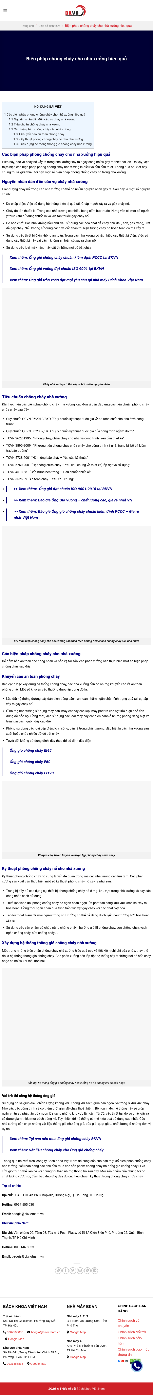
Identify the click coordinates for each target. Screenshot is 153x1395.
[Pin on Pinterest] (87, 1270)
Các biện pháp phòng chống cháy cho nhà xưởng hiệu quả (44, 114)
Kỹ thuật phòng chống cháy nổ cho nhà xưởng (48, 139)
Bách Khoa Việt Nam (90, 1389)
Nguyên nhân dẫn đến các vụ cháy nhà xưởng (42, 119)
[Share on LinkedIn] (94, 1270)
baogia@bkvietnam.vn (43, 1332)
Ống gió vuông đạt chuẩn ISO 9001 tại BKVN (66, 268)
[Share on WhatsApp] (58, 1270)
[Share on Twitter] (73, 1270)
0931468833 (13, 1363)
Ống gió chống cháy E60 (30, 761)
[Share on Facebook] (65, 1270)
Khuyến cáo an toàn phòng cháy (38, 134)
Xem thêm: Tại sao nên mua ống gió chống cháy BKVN (55, 1138)
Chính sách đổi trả (132, 1332)
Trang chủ (27, 25)
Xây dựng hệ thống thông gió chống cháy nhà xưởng (52, 144)
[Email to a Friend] (80, 1270)
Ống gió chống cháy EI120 (32, 773)
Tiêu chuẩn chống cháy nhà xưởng (34, 124)
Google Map (14, 1339)
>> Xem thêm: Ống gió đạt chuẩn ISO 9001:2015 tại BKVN (63, 488)
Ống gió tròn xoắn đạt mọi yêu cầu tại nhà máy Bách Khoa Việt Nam (86, 280)
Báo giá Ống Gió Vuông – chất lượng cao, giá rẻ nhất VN (85, 500)
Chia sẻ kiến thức (49, 25)
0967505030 (13, 1332)
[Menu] (5, 10)
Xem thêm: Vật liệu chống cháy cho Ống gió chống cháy (56, 1150)
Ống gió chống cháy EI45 (31, 750)
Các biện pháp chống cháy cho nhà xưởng (40, 129)
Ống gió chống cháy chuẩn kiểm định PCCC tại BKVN (73, 257)
